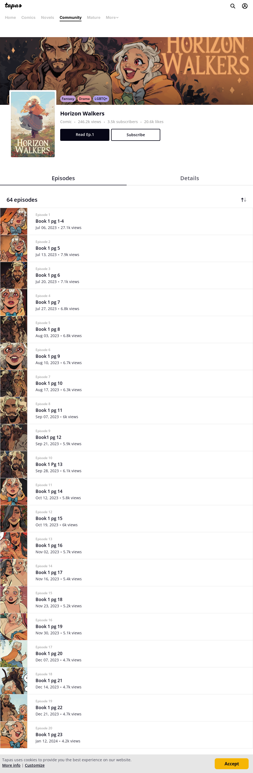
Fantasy (68, 98)
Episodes (63, 178)
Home (10, 17)
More (112, 17)
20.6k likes (154, 121)
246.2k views (90, 121)
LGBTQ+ (101, 98)
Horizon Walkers (82, 113)
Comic (66, 121)
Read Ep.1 (85, 134)
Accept (232, 764)
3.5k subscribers (123, 121)
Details (189, 178)
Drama (84, 98)
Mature (93, 17)
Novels (47, 17)
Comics (28, 17)
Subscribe (136, 134)
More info (11, 765)
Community (71, 17)
